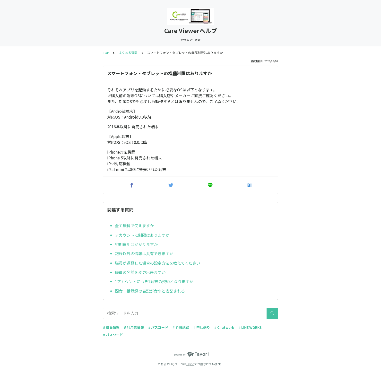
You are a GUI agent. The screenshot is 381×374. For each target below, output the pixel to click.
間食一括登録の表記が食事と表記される (150, 291)
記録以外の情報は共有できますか (144, 253)
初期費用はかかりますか (136, 244)
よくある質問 (128, 52)
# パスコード (158, 327)
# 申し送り (201, 327)
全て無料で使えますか (134, 225)
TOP (106, 52)
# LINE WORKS (250, 327)
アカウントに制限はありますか (142, 235)
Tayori (190, 364)
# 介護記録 (181, 327)
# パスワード (113, 334)
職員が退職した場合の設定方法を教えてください (157, 263)
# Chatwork (224, 327)
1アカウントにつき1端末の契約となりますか (154, 281)
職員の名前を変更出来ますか (140, 272)
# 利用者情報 (134, 327)
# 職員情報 (111, 327)
